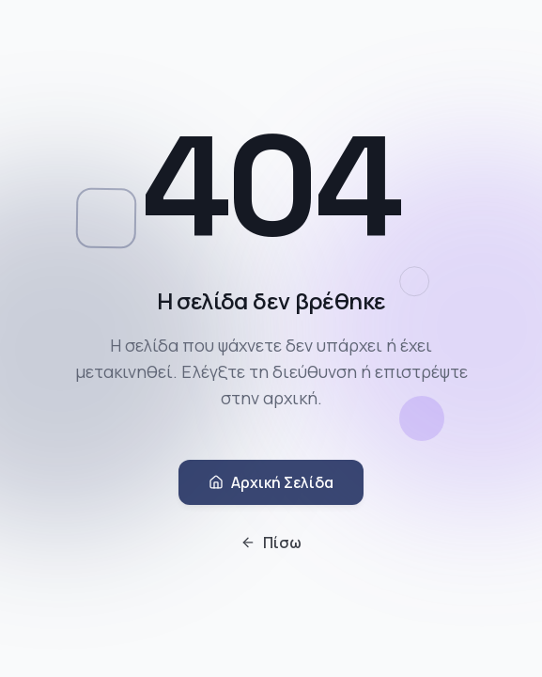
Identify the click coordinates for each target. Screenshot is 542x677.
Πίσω (271, 544)
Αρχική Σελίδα (271, 484)
